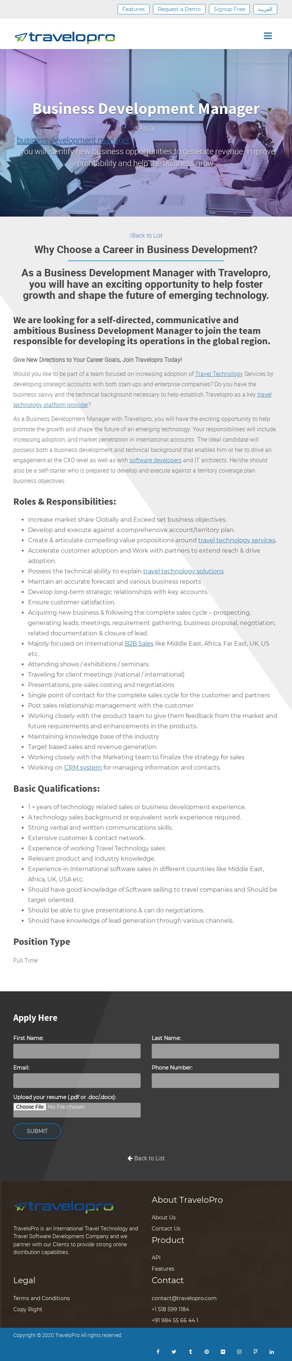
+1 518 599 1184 (170, 1309)
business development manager (73, 139)
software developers (156, 460)
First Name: (28, 1038)
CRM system (83, 767)
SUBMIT (37, 1131)
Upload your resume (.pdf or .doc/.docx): (64, 1097)
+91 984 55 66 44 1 (175, 1320)
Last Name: (166, 1038)
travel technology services (236, 540)
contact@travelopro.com (184, 1298)
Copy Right (27, 1309)
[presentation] (208, 1108)
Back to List (146, 235)
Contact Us (166, 1228)
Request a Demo (179, 9)
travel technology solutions (183, 571)
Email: (21, 1067)
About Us (164, 1217)
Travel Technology (219, 374)
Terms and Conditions (41, 1298)
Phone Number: (172, 1067)
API (156, 1257)
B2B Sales (139, 643)
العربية (265, 9)
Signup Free (229, 9)
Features (133, 9)
